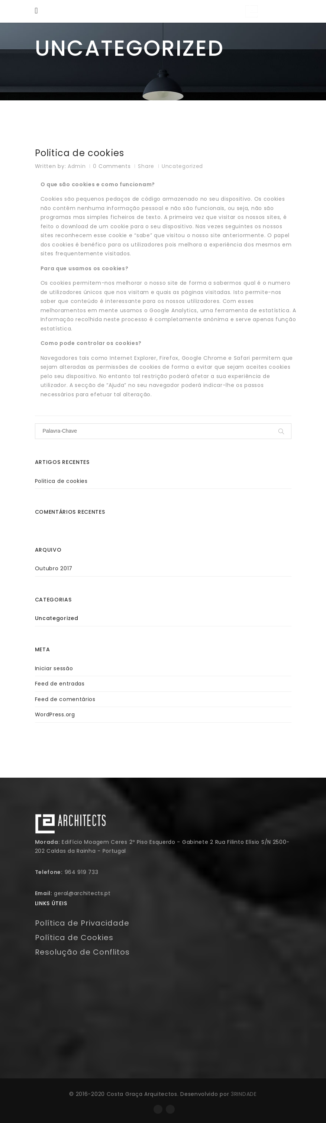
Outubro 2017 (53, 568)
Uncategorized (182, 166)
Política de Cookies (74, 937)
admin (77, 166)
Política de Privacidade (82, 923)
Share (146, 166)
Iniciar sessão (54, 668)
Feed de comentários (65, 699)
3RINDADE (244, 1094)
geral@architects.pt (82, 893)
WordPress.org (55, 714)
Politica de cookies (80, 153)
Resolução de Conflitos (82, 952)
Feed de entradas (60, 683)
